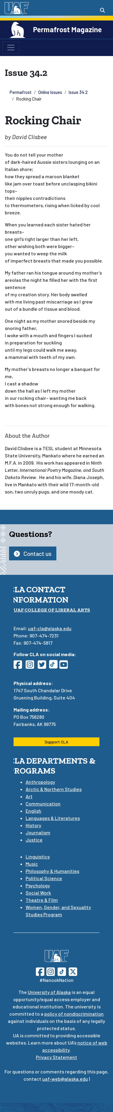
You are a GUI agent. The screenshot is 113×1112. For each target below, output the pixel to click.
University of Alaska (49, 992)
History (33, 825)
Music (32, 864)
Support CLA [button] (56, 741)
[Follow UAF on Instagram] (50, 971)
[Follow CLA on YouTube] (65, 666)
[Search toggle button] (102, 10)
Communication (43, 803)
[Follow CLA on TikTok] (54, 666)
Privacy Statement (56, 1057)
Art (29, 796)
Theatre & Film (42, 900)
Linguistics (38, 856)
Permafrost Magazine (67, 29)
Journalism (38, 832)
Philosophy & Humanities (52, 871)
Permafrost (21, 92)
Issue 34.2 (78, 92)
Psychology (38, 885)
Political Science (44, 878)
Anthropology (40, 782)
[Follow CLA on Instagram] (32, 666)
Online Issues (50, 92)
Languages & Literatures (53, 818)
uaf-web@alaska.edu (65, 1079)
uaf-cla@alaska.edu (49, 628)
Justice (34, 840)
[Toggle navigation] (10, 48)
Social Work (38, 893)
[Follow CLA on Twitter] (44, 666)
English (33, 811)
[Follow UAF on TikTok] (62, 971)
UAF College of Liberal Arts (52, 610)
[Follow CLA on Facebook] (20, 666)
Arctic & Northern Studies (54, 789)
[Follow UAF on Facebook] (40, 971)
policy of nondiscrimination (74, 1014)
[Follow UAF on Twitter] (73, 971)
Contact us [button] (33, 553)
